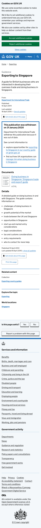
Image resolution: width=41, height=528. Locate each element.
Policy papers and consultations (16, 454)
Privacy (11, 477)
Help (4, 477)
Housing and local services (13, 405)
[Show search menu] (37, 56)
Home (4, 64)
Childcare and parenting (12, 370)
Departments (8, 436)
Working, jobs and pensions (14, 422)
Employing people (10, 396)
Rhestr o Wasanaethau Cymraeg (16, 487)
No (36, 324)
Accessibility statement (12, 481)
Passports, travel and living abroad (17, 413)
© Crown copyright (20, 522)
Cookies (20, 477)
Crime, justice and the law (13, 379)
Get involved (7, 467)
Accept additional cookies (20, 38)
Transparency (8, 458)
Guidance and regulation (13, 445)
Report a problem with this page (20, 333)
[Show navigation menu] (28, 56)
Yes (26, 324)
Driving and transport (11, 387)
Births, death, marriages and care (16, 361)
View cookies (20, 50)
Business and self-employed (14, 365)
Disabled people (9, 383)
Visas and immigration (11, 418)
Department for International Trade (15, 100)
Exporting (13, 64)
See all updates (19, 112)
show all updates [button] (29, 251)
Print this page (11, 262)
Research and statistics (12, 450)
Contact (28, 481)
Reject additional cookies (20, 44)
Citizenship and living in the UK (15, 374)
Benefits (5, 357)
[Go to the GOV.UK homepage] (10, 57)
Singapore (6, 307)
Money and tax (8, 409)
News (4, 441)
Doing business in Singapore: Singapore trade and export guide (25, 179)
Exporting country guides (12, 281)
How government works (12, 463)
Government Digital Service (14, 491)
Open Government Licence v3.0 (16, 502)
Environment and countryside (15, 400)
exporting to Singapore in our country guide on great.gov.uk (21, 150)
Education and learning (12, 392)
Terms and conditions (11, 484)
